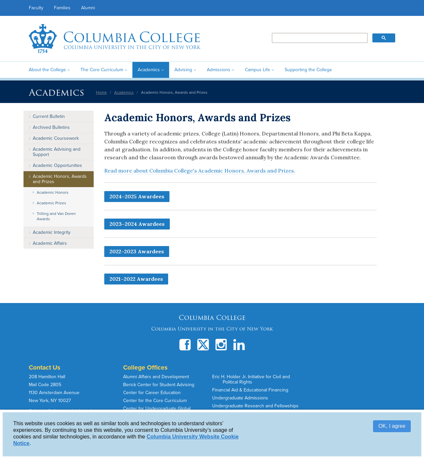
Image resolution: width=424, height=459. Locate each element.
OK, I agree (391, 426)
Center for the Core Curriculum (155, 400)
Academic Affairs (50, 243)
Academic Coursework (56, 138)
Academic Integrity (52, 232)
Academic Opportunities (57, 165)
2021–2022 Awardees (136, 279)
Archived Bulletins (51, 127)
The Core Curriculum (101, 70)
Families (62, 8)
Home (101, 92)
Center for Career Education (152, 392)
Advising (183, 70)
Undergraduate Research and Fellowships (255, 406)
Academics (149, 70)
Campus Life (257, 70)
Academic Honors (53, 192)
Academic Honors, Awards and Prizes (60, 179)
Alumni (88, 8)
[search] (319, 38)
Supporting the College (308, 70)
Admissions (218, 70)
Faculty (36, 8)
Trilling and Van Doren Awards (56, 216)
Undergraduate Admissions (240, 398)
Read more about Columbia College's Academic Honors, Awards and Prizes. (199, 170)
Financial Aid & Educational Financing (250, 390)
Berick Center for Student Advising (158, 384)
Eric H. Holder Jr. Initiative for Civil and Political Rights (251, 379)
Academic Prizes (51, 203)
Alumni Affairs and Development (156, 377)
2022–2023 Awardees (137, 251)
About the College (47, 70)
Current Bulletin (49, 116)
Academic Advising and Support (56, 151)
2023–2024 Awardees (137, 224)
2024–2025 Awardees (137, 196)
